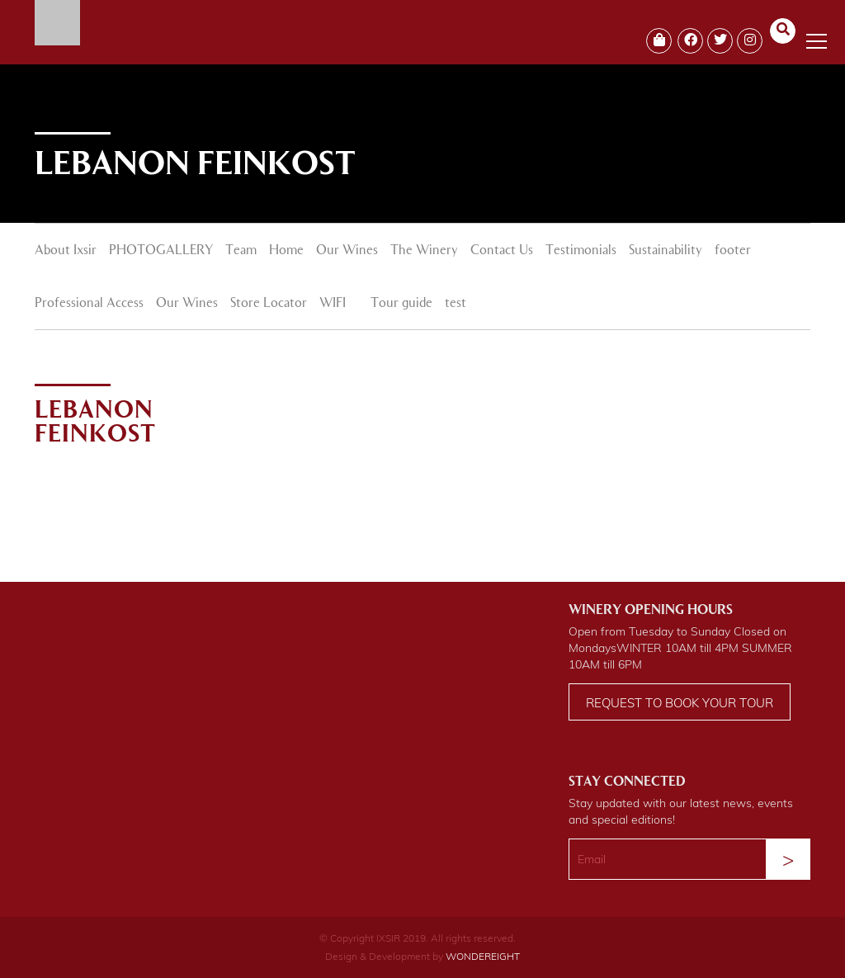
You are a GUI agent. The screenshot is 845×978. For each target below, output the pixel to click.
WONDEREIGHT (483, 956)
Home (286, 250)
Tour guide (401, 303)
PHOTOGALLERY (161, 250)
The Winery (424, 250)
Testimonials (580, 250)
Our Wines (347, 250)
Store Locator (268, 303)
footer (733, 250)
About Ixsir (66, 250)
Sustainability (665, 250)
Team (241, 250)
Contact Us (501, 250)
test (455, 303)
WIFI (332, 303)
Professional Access (89, 303)
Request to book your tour (679, 703)
